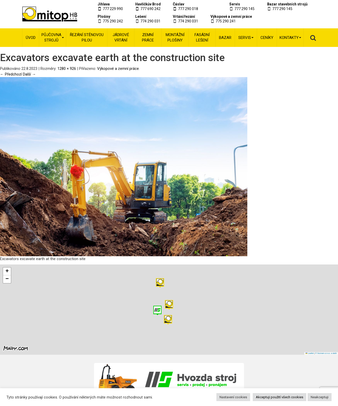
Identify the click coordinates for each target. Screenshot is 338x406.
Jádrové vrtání (121, 37)
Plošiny (104, 16)
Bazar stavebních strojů (287, 4)
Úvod (31, 37)
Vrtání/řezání (184, 16)
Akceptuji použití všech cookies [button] (279, 397)
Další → (29, 74)
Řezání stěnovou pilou (87, 37)
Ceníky (266, 37)
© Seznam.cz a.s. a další (326, 353)
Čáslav (178, 4)
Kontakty (290, 37)
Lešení (140, 16)
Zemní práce (148, 37)
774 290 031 (150, 21)
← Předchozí (11, 74)
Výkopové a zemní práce (231, 16)
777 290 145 (244, 9)
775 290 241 (226, 21)
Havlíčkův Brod (148, 4)
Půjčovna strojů (52, 37)
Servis (234, 4)
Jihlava (104, 4)
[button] (160, 283)
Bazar (225, 37)
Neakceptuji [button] (319, 397)
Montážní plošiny (175, 37)
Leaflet (310, 353)
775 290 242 (113, 21)
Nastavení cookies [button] (233, 397)
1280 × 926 (66, 68)
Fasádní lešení (202, 37)
